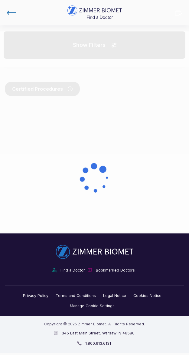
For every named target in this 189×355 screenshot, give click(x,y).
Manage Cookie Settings (92, 306)
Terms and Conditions (76, 295)
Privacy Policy (35, 295)
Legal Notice (114, 295)
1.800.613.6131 (98, 343)
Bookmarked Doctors (178, 12)
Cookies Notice (147, 295)
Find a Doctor (72, 270)
